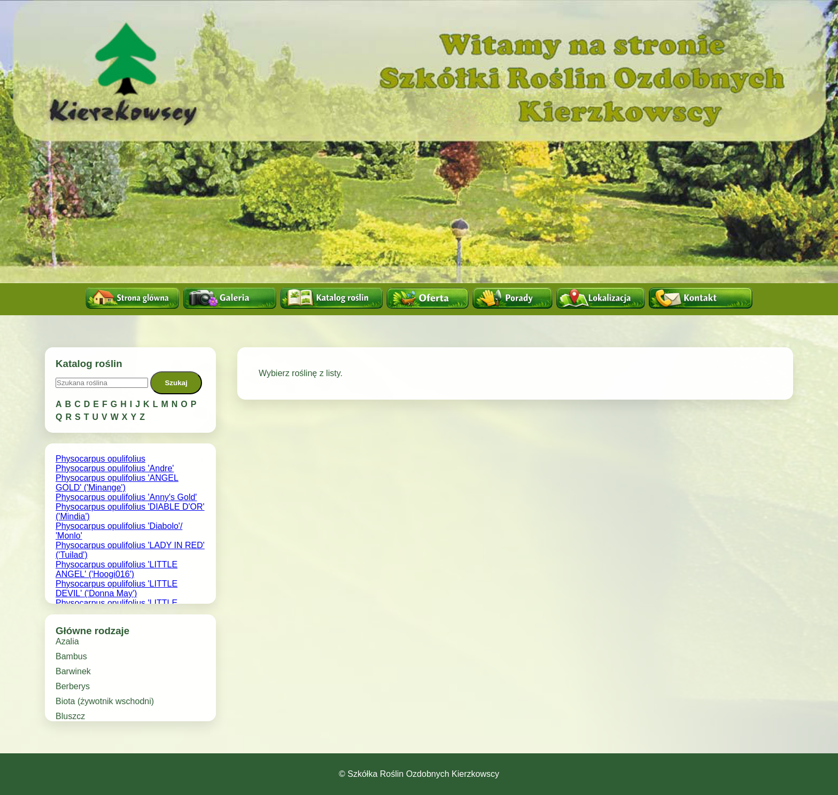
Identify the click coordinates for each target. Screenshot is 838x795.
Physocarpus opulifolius (100, 458)
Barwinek (73, 671)
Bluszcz (70, 716)
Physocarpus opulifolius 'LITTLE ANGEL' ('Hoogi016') (116, 569)
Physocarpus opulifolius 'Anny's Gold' (126, 497)
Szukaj (176, 383)
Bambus (71, 656)
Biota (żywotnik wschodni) (105, 701)
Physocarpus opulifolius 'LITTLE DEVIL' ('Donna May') (116, 588)
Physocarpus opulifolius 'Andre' (115, 468)
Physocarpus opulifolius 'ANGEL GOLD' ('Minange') (117, 482)
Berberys (73, 686)
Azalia (67, 641)
